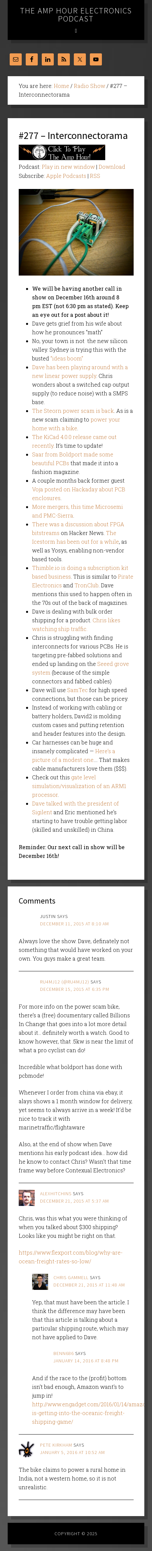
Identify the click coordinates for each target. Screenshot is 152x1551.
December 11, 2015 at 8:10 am (74, 924)
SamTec (77, 689)
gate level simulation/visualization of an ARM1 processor (79, 786)
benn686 (63, 1353)
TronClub (86, 585)
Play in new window (68, 166)
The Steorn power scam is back (73, 410)
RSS (95, 175)
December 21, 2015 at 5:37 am (74, 1201)
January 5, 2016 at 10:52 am (72, 1452)
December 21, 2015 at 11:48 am (89, 1285)
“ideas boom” (66, 358)
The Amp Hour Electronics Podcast (76, 14)
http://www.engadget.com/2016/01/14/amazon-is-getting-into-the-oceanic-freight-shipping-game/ (92, 1413)
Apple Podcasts (66, 175)
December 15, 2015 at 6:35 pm (74, 989)
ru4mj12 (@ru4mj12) (64, 982)
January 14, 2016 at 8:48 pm (86, 1361)
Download (112, 166)
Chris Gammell (71, 1277)
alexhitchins (55, 1194)
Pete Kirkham (56, 1445)
